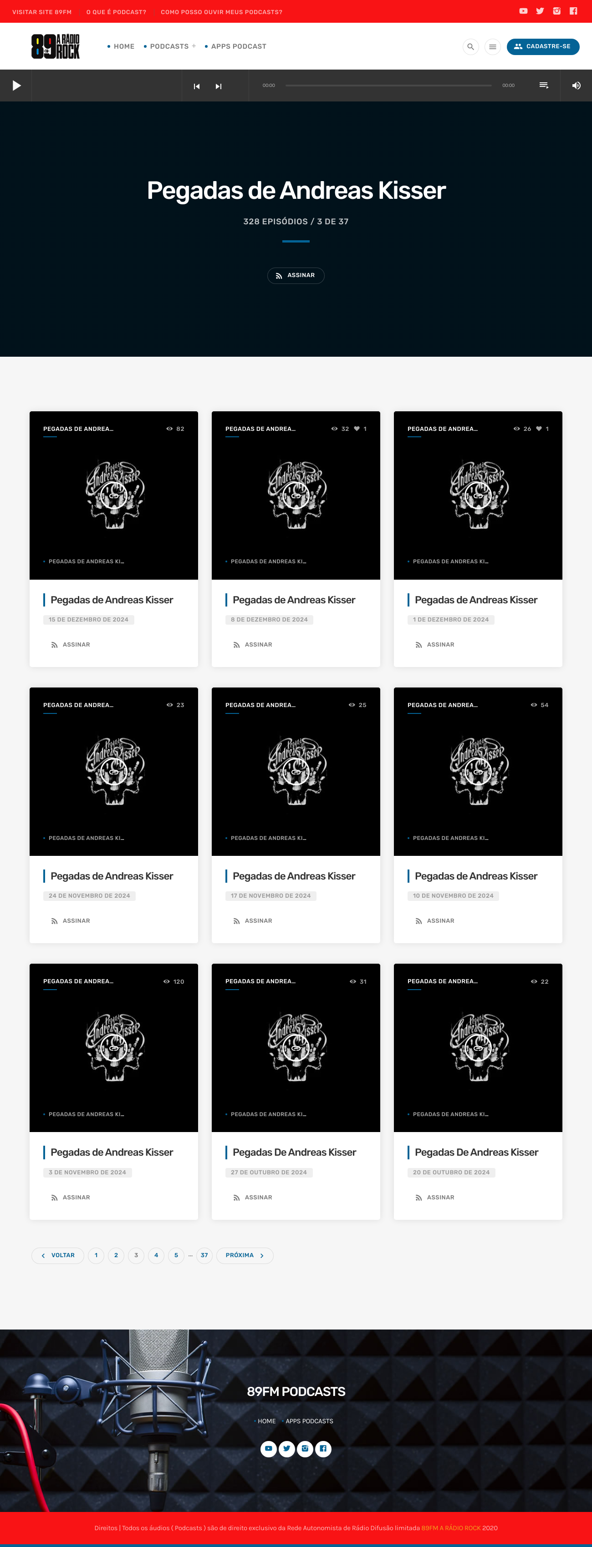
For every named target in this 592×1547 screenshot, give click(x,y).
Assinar (295, 276)
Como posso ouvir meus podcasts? (221, 12)
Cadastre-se (542, 47)
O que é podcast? (117, 12)
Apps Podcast (239, 46)
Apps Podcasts (309, 1421)
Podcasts (169, 46)
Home (124, 46)
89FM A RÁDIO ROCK (450, 1528)
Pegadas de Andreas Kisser (78, 430)
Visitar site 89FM (42, 12)
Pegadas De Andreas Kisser (294, 1152)
